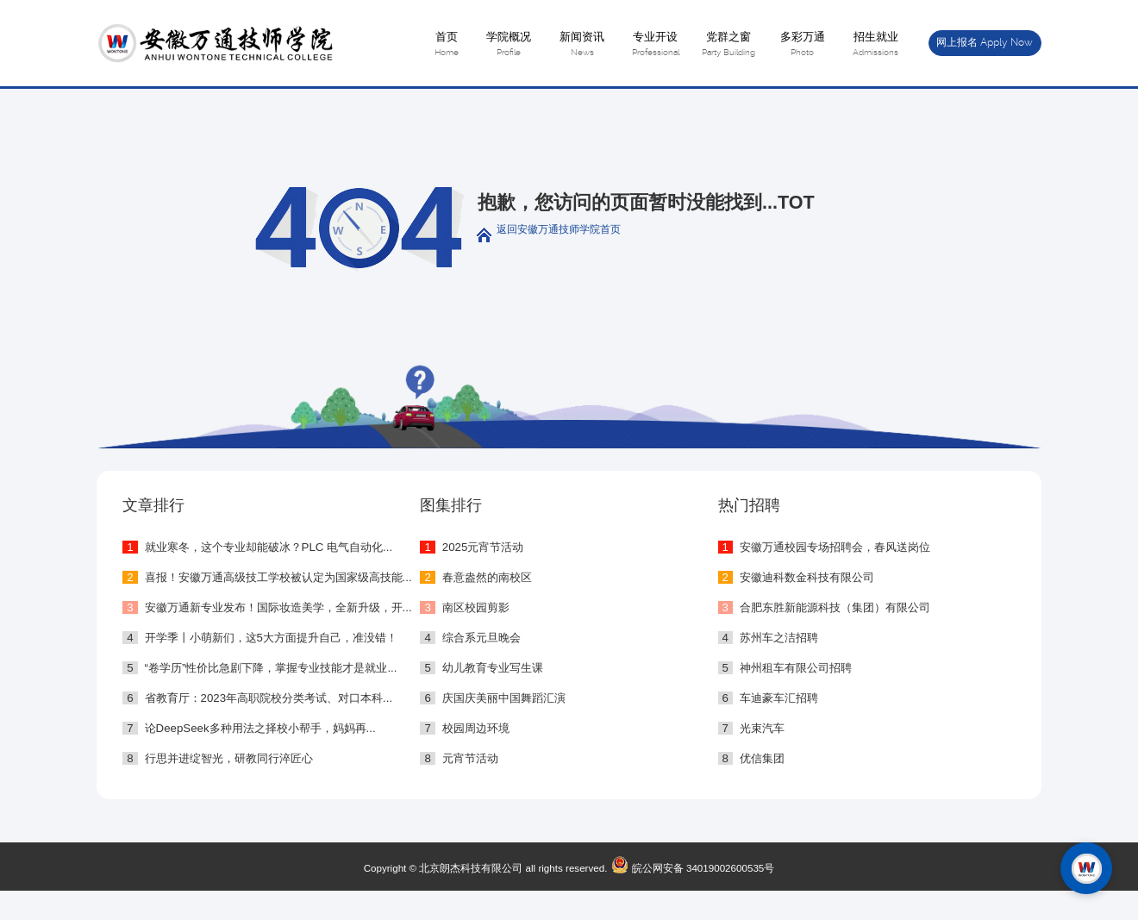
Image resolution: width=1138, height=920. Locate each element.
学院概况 (508, 45)
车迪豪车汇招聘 (779, 698)
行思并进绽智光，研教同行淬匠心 (229, 758)
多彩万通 (802, 45)
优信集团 (762, 758)
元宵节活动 (470, 758)
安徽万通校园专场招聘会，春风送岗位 (835, 547)
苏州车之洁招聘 (779, 637)
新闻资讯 (581, 45)
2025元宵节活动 (483, 547)
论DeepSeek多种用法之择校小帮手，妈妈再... (260, 728)
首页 (446, 45)
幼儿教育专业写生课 (492, 667)
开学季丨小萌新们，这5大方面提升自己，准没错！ (271, 637)
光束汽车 (762, 728)
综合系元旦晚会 (481, 637)
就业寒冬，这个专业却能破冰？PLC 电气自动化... (269, 547)
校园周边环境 (476, 728)
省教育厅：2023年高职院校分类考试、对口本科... (269, 698)
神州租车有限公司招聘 (796, 667)
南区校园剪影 (476, 607)
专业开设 (655, 45)
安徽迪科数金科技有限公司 (807, 577)
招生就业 (875, 45)
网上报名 (984, 42)
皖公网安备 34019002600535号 (690, 867)
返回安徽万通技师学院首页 (559, 229)
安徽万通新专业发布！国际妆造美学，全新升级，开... (278, 607)
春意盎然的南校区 (487, 577)
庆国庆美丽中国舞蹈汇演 (504, 698)
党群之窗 (729, 45)
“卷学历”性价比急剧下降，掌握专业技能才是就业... (271, 667)
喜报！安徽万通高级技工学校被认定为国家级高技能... (278, 577)
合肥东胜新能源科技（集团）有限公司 (835, 607)
